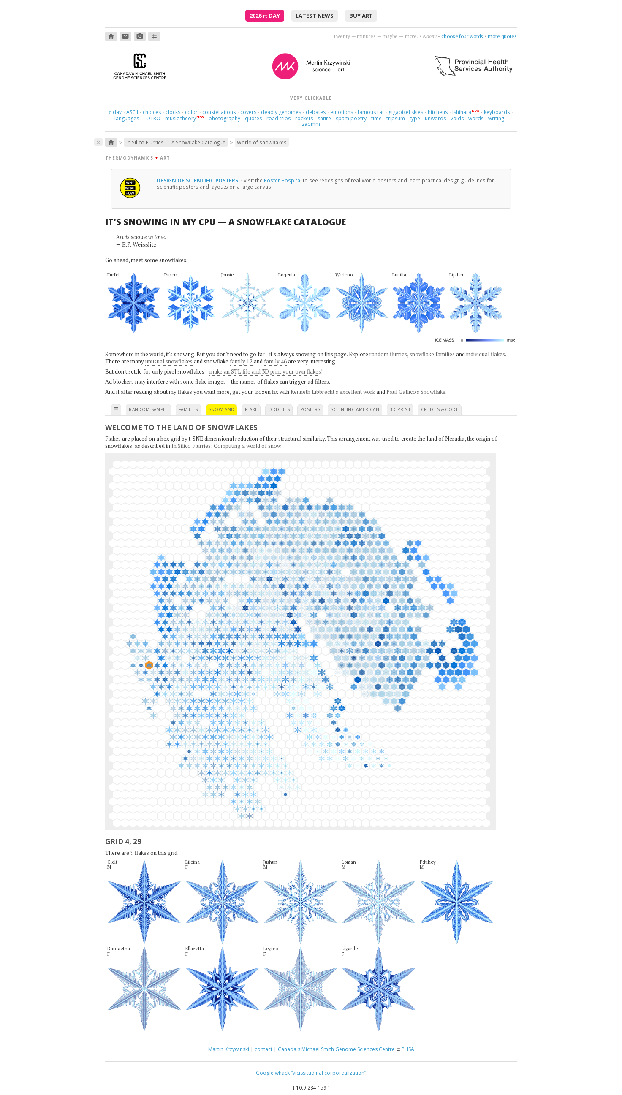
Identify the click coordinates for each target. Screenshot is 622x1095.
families (188, 409)
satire (324, 118)
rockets (304, 118)
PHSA (408, 1049)
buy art (361, 15)
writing (496, 118)
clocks (173, 112)
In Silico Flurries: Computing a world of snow (225, 446)
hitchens (438, 112)
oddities (279, 409)
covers (248, 112)
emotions (341, 112)
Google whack (273, 1072)
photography (224, 118)
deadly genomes (281, 112)
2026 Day (265, 15)
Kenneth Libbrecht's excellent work (333, 392)
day (115, 112)
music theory (180, 118)
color (191, 112)
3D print (400, 409)
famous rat (371, 112)
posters (310, 409)
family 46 (275, 361)
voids (457, 118)
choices (152, 112)
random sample (148, 409)
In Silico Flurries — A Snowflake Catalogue (175, 142)
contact (263, 1049)
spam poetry (351, 118)
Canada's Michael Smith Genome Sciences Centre (336, 1049)
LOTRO (152, 118)
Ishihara (461, 112)
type (415, 118)
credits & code (440, 409)
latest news (315, 15)
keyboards (497, 112)
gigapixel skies (405, 112)
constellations (219, 112)
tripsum (395, 118)
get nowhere (469, 36)
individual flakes (485, 354)
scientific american (355, 409)
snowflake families (432, 354)
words (475, 118)
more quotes (502, 36)
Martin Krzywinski (228, 1049)
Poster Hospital (282, 180)
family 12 (241, 361)
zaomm (311, 123)
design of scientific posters (198, 180)
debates (316, 112)
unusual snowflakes (169, 361)
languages (126, 118)
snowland (222, 409)
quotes (253, 118)
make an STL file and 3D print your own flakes (265, 371)
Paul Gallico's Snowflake (415, 392)
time (376, 118)
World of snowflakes (262, 142)
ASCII (132, 112)
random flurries (388, 354)
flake (251, 409)
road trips (278, 118)
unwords (435, 118)
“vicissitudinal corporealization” (328, 1072)
